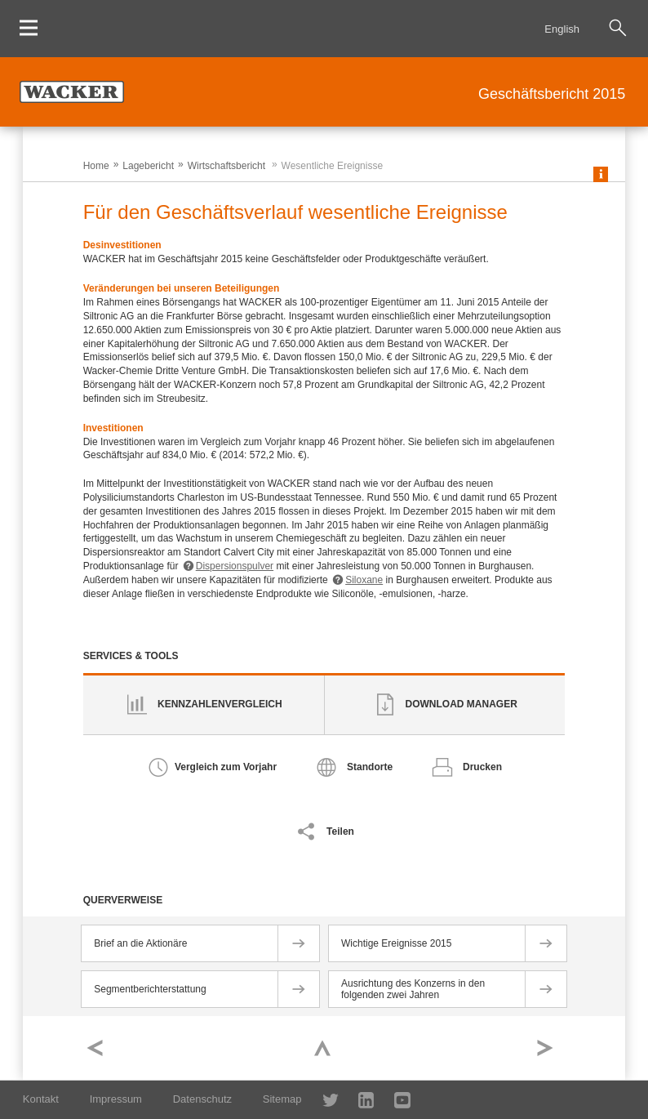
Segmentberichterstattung (150, 989)
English (561, 29)
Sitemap (282, 1099)
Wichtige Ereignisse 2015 (396, 943)
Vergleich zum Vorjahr (226, 767)
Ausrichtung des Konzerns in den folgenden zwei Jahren (413, 989)
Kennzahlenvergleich (220, 704)
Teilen (340, 831)
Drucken (482, 767)
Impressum (116, 1099)
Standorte (370, 767)
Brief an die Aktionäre (140, 943)
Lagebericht (148, 166)
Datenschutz (202, 1099)
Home (96, 166)
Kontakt (41, 1099)
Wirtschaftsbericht (226, 166)
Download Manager (461, 704)
